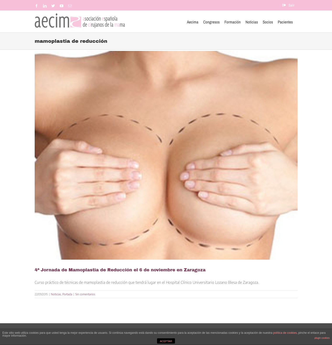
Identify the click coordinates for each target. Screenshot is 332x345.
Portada (67, 294)
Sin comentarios (85, 294)
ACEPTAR (166, 341)
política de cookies (285, 332)
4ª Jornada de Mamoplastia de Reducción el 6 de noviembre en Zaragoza (120, 270)
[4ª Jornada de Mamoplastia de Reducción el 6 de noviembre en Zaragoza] (166, 155)
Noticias (56, 294)
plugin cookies (322, 338)
